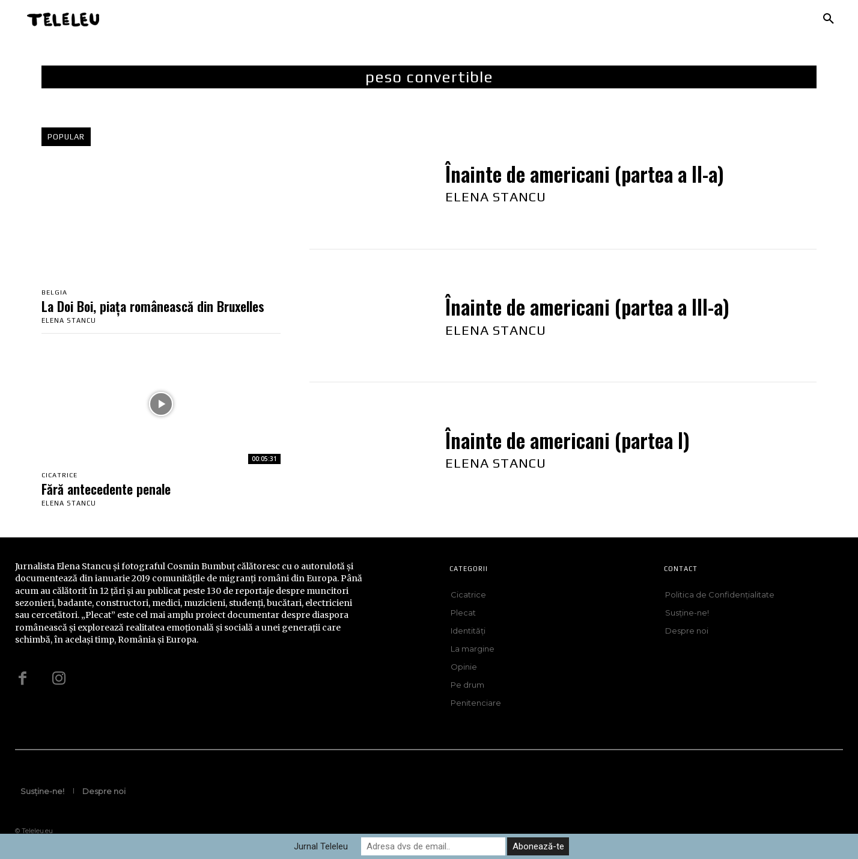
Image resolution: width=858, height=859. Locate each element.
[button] (828, 19)
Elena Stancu (68, 320)
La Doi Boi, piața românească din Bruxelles (152, 306)
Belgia (54, 292)
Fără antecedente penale (106, 488)
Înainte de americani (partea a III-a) (587, 307)
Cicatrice (59, 475)
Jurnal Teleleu (321, 846)
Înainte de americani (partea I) (567, 440)
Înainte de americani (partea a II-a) (584, 174)
